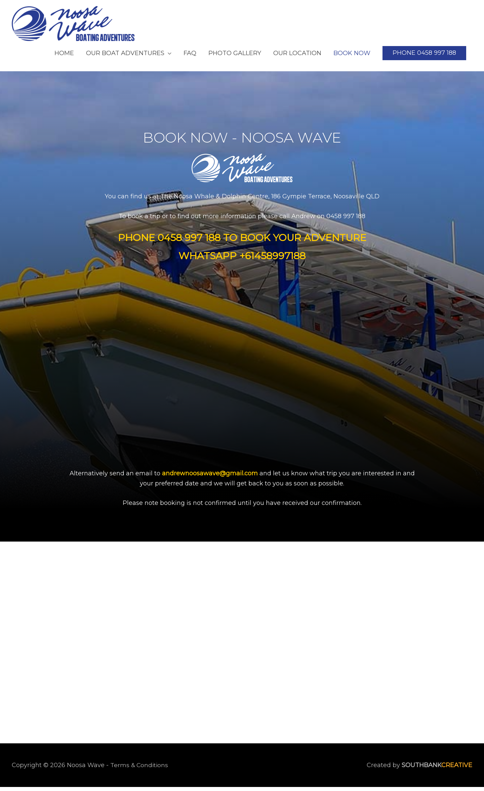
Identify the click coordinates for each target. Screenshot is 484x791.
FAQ (190, 57)
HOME (64, 57)
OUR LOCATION (297, 57)
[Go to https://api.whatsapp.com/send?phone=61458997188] (242, 259)
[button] (424, 57)
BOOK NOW (351, 57)
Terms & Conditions (140, 769)
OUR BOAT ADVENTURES (125, 57)
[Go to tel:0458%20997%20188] (242, 241)
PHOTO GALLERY (234, 57)
